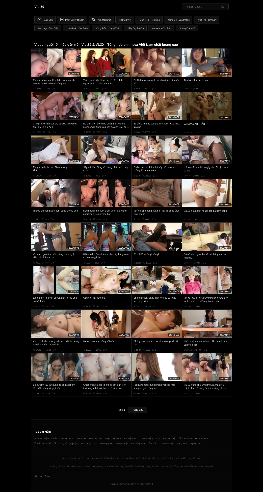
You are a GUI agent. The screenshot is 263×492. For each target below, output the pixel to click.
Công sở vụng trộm (68, 443)
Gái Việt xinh (95, 438)
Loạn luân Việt (167, 443)
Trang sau (137, 409)
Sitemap (38, 476)
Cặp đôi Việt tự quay (150, 438)
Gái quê (152, 443)
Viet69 (39, 7)
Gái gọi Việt (122, 443)
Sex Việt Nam (66, 438)
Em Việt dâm (130, 438)
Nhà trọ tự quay (88, 443)
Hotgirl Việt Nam (113, 438)
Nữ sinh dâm (201, 438)
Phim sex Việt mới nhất (45, 438)
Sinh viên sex (185, 438)
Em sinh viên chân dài (45, 443)
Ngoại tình (195, 443)
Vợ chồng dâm (138, 443)
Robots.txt (49, 476)
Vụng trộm (182, 443)
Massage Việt (106, 443)
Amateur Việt (169, 438)
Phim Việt (81, 438)
